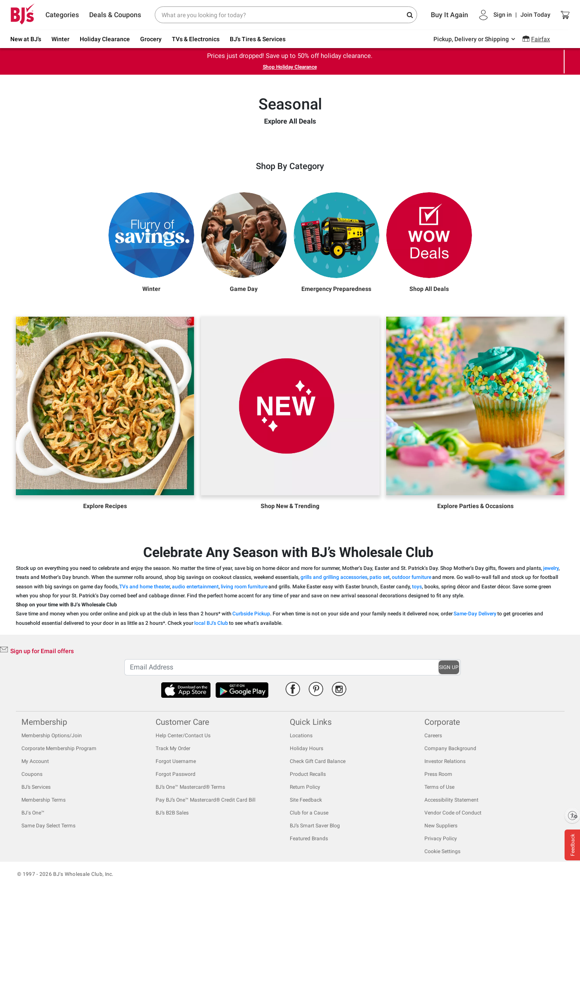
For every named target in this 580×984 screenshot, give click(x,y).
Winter (60, 39)
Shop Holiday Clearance (290, 67)
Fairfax (540, 39)
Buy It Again (449, 15)
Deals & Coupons (115, 15)
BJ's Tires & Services (257, 39)
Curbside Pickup (251, 693)
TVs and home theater (144, 666)
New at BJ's (25, 39)
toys (417, 666)
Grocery (151, 39)
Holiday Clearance (105, 39)
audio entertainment (195, 666)
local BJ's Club (211, 702)
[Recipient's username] (281, 746)
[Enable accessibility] (572, 815)
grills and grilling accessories (334, 657)
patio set (380, 657)
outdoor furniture (411, 657)
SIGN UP (449, 746)
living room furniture (244, 666)
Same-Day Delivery (475, 693)
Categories (62, 15)
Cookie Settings (442, 931)
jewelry (551, 647)
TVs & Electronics (195, 39)
